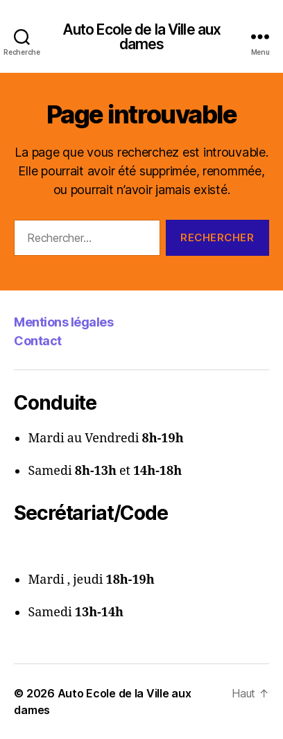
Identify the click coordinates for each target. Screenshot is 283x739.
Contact (38, 340)
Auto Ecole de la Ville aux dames (141, 36)
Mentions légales (63, 322)
